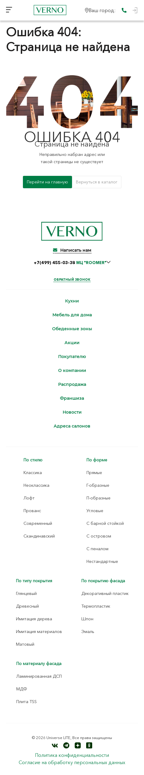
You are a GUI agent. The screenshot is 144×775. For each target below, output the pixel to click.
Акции (72, 342)
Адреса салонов (72, 426)
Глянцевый (26, 593)
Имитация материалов (39, 631)
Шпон (87, 619)
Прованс (32, 510)
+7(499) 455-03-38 (70, 262)
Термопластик (95, 606)
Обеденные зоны (72, 328)
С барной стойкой (105, 523)
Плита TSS (26, 701)
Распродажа (72, 384)
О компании (72, 370)
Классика (32, 472)
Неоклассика (36, 485)
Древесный (27, 606)
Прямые (94, 472)
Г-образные (97, 485)
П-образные (98, 498)
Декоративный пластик (105, 593)
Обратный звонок (72, 279)
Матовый (25, 644)
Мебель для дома (72, 315)
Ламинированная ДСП (39, 676)
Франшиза (72, 398)
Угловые (94, 510)
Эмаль (87, 631)
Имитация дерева (34, 619)
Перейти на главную (47, 182)
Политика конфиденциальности (72, 755)
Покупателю (72, 356)
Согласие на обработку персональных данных (72, 762)
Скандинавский (39, 536)
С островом (98, 536)
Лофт (29, 498)
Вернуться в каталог (96, 182)
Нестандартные (102, 561)
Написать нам (72, 250)
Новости (72, 412)
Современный (37, 523)
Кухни (72, 301)
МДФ (21, 689)
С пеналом (97, 548)
